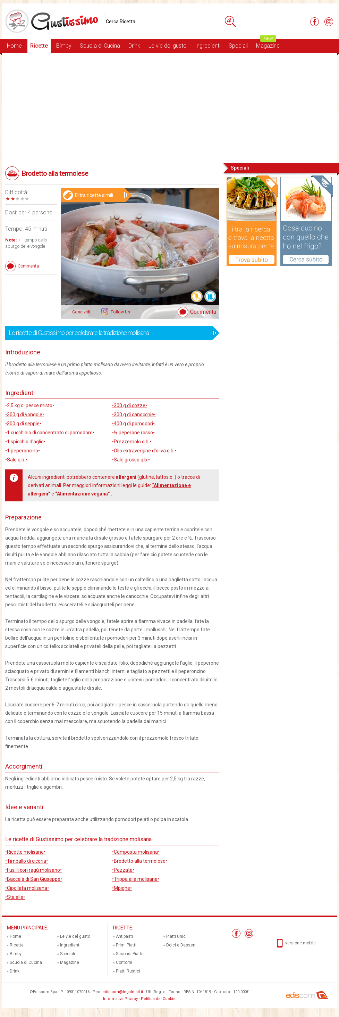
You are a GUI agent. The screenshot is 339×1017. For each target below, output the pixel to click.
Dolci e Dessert (181, 945)
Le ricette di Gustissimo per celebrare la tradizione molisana (110, 333)
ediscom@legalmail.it (122, 992)
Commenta (203, 312)
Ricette (39, 45)
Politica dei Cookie (158, 999)
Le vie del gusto (168, 45)
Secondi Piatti (129, 953)
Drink (134, 45)
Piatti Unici (176, 936)
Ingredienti (207, 45)
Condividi (81, 312)
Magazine (268, 44)
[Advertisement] (169, 107)
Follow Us (120, 312)
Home (14, 45)
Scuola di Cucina (100, 45)
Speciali (238, 45)
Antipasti (124, 936)
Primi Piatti (126, 945)
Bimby (63, 45)
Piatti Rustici (128, 971)
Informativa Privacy (120, 999)
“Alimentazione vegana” (83, 494)
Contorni (124, 962)
